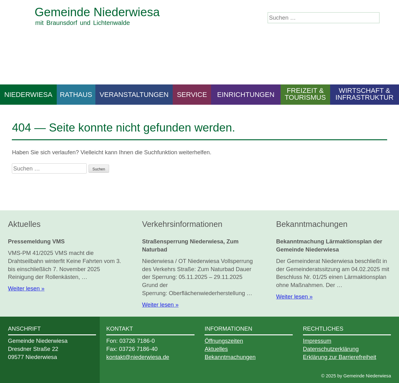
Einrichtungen (245, 94)
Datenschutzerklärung (331, 349)
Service (192, 94)
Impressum (317, 341)
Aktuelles (216, 349)
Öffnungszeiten (223, 341)
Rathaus (76, 94)
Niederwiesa (28, 94)
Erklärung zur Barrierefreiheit (339, 357)
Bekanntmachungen (230, 357)
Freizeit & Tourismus (305, 94)
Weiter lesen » (26, 288)
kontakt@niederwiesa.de (137, 357)
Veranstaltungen (133, 94)
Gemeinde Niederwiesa (97, 12)
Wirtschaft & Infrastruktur (364, 94)
